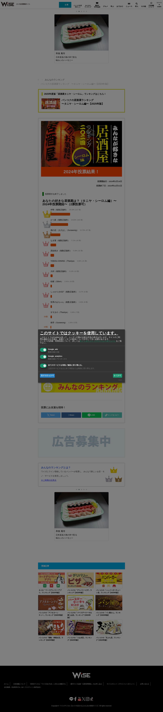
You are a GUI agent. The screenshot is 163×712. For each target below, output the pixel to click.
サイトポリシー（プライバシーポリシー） (98, 341)
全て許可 (117, 376)
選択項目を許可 (47, 376)
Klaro (120, 380)
